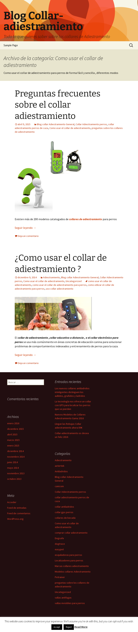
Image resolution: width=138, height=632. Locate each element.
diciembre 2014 (15, 451)
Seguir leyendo (25, 227)
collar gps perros (64, 512)
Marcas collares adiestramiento (72, 566)
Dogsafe (59, 538)
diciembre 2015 (15, 428)
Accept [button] (57, 627)
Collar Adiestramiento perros (91, 124)
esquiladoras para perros (68, 555)
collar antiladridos (64, 506)
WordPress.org (15, 518)
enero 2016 (13, 423)
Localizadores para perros (69, 560)
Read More (81, 627)
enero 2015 (13, 445)
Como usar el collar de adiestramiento (69, 128)
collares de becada (65, 517)
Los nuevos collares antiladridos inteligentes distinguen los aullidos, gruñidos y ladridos (72, 392)
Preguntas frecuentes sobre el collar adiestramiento (57, 104)
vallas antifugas (63, 597)
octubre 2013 (14, 478)
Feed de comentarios (18, 513)
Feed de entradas (16, 507)
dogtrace (60, 543)
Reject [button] (69, 627)
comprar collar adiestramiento (71, 532)
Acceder (11, 502)
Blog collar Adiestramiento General (55, 124)
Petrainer (60, 577)
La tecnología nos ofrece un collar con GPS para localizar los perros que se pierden (73, 405)
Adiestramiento (51, 277)
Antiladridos (61, 471)
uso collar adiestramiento (59, 288)
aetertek (59, 465)
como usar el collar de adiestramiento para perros (60, 285)
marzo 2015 (13, 440)
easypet (59, 549)
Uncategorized (74, 281)
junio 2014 (12, 462)
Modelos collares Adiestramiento (73, 571)
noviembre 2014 (15, 456)
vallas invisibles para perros (70, 603)
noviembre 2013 (15, 473)
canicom (59, 486)
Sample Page (11, 45)
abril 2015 (12, 434)
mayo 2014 (13, 467)
